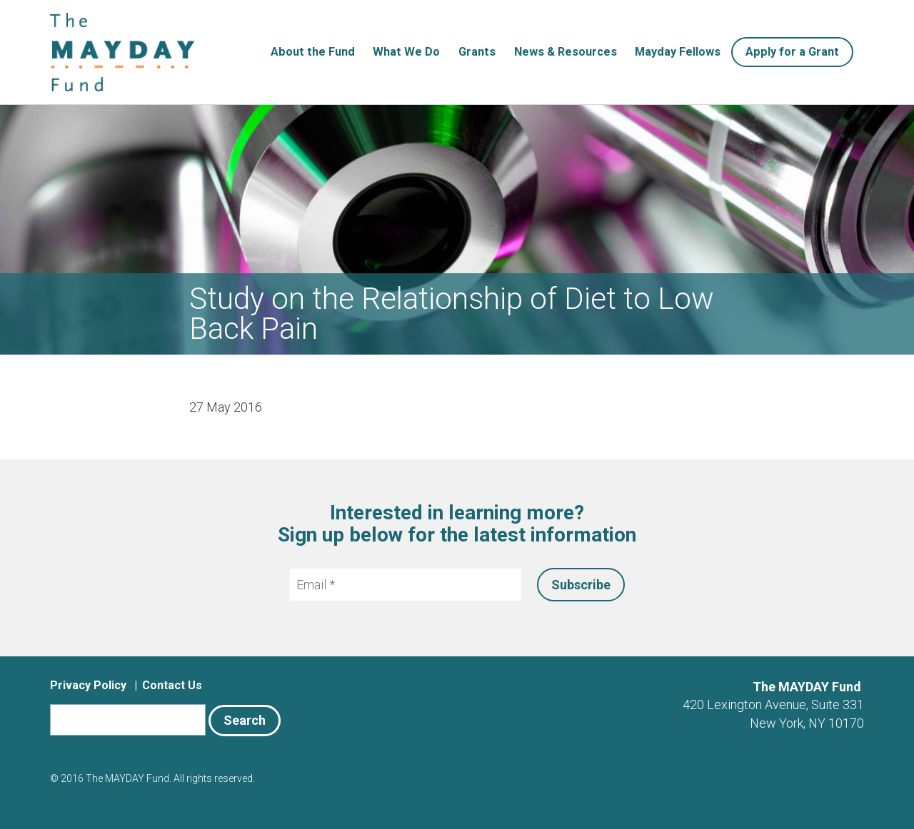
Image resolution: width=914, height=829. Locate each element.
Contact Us (172, 685)
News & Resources (565, 52)
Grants (477, 52)
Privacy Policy (88, 685)
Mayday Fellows (677, 52)
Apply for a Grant (792, 52)
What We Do (406, 52)
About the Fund (313, 52)
